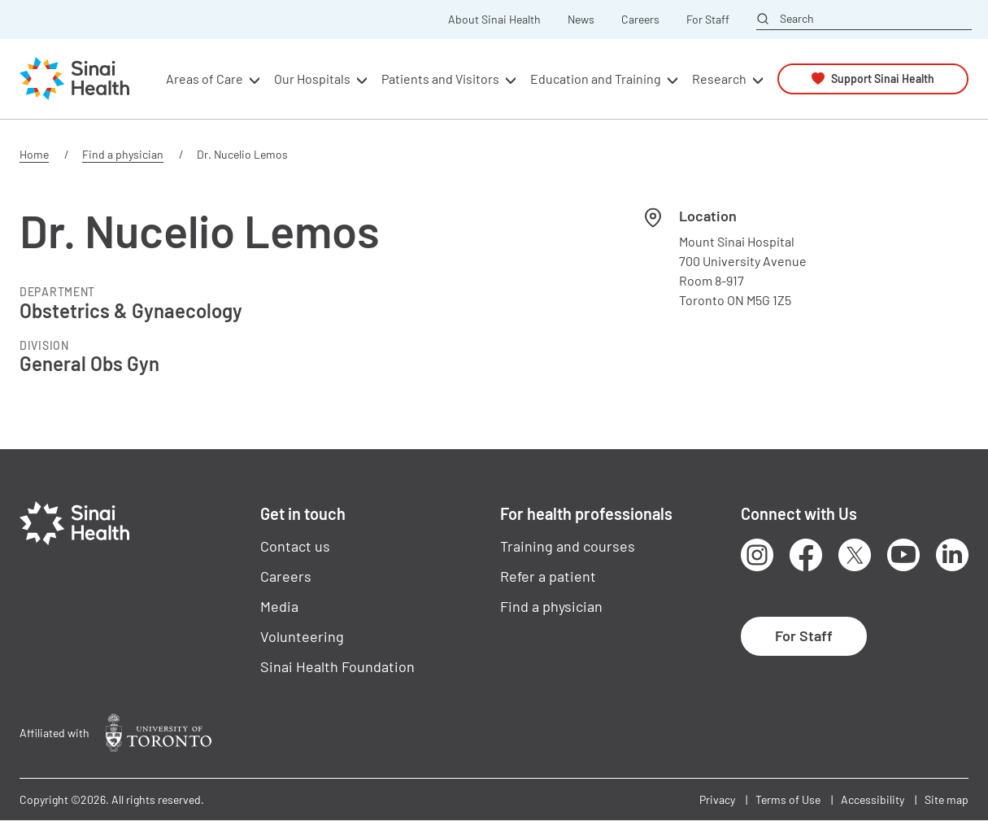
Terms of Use (787, 799)
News (581, 19)
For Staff (707, 19)
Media (279, 606)
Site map (946, 799)
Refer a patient (548, 576)
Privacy (717, 799)
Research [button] (719, 78)
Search (797, 18)
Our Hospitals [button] (312, 78)
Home (34, 154)
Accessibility (872, 799)
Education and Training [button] (595, 78)
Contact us (295, 546)
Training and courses (567, 546)
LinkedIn (952, 555)
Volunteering (302, 636)
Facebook (806, 555)
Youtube (903, 555)
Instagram (757, 555)
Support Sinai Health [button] (882, 78)
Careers (640, 19)
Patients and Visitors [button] (440, 78)
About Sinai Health (494, 19)
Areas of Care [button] (204, 78)
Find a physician (122, 154)
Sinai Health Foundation (337, 666)
